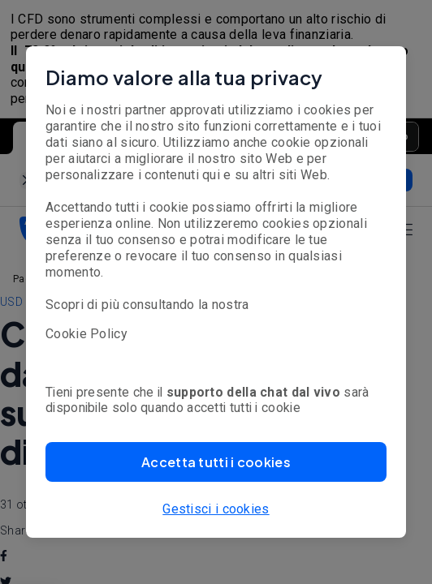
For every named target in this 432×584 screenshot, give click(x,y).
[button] (216, 462)
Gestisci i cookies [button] (215, 509)
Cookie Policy (86, 333)
